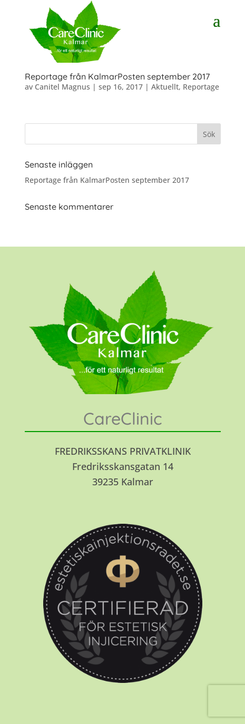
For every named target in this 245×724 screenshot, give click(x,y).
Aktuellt (165, 87)
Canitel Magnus (62, 87)
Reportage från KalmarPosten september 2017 (117, 76)
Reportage (201, 87)
